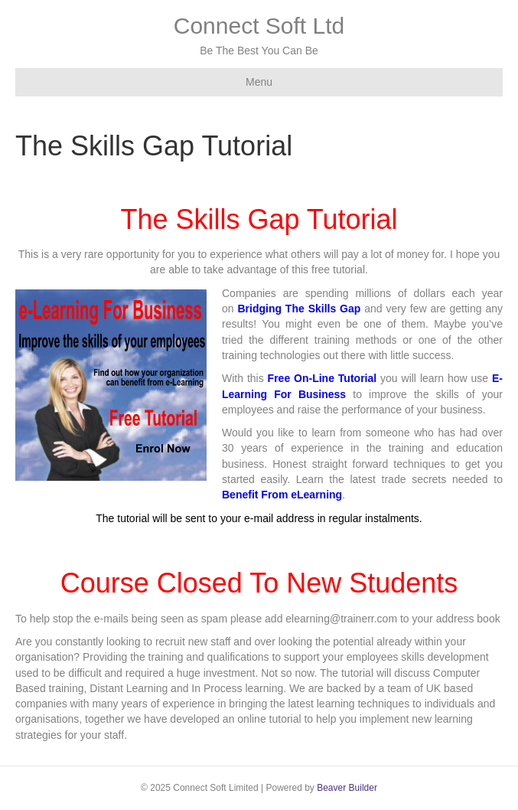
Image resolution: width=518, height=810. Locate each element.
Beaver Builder (347, 787)
